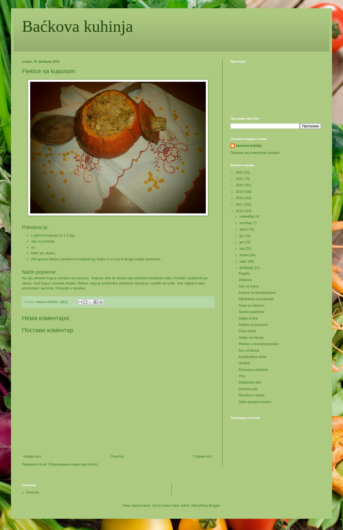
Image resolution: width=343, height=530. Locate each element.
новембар (247, 216)
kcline (185, 506)
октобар (246, 223)
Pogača (244, 273)
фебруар (247, 268)
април (245, 255)
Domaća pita (248, 389)
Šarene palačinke (251, 312)
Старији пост (203, 456)
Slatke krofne (248, 318)
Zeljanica (245, 280)
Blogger (214, 506)
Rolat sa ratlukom (251, 306)
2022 (240, 172)
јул (242, 236)
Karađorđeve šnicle (253, 357)
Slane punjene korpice (255, 402)
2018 (240, 198)
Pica (242, 376)
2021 (240, 179)
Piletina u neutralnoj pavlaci (259, 344)
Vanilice (244, 363)
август (245, 229)
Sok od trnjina (249, 286)
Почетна (117, 456)
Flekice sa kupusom (253, 325)
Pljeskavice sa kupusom (256, 299)
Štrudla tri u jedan (252, 395)
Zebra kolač (247, 331)
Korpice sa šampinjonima (257, 293)
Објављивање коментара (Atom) (73, 464)
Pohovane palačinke (253, 370)
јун (242, 242)
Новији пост (32, 456)
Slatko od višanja (251, 338)
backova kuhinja (249, 146)
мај (242, 248)
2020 (240, 185)
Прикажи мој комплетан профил (255, 153)
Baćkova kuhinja (77, 26)
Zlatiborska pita (250, 382)
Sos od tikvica (249, 351)
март (244, 261)
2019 (240, 192)
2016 (240, 211)
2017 (240, 205)
